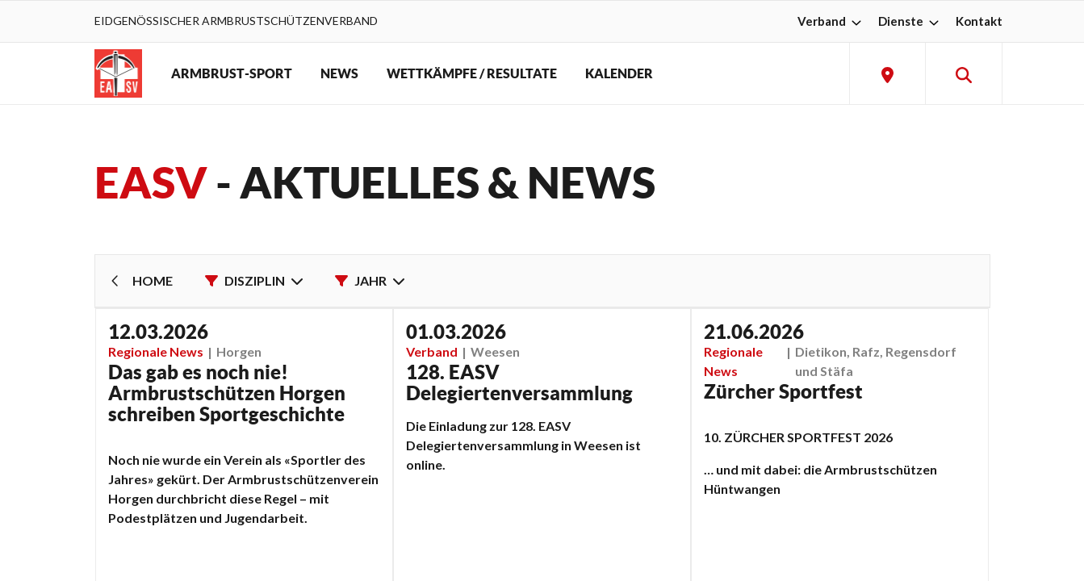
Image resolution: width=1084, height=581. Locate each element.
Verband (831, 21)
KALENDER (619, 73)
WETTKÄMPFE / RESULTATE (472, 73)
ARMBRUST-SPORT (231, 73)
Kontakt (979, 21)
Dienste (910, 21)
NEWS (339, 73)
